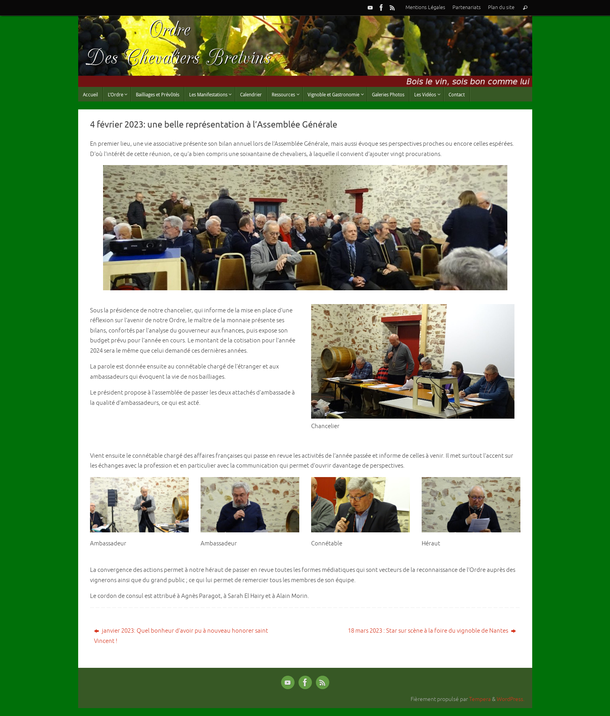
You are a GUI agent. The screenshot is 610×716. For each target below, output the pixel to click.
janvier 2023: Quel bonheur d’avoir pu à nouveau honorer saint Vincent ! (181, 636)
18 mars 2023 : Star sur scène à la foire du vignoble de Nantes (432, 631)
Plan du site (501, 7)
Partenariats (466, 7)
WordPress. (510, 699)
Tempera (480, 699)
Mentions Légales (425, 7)
